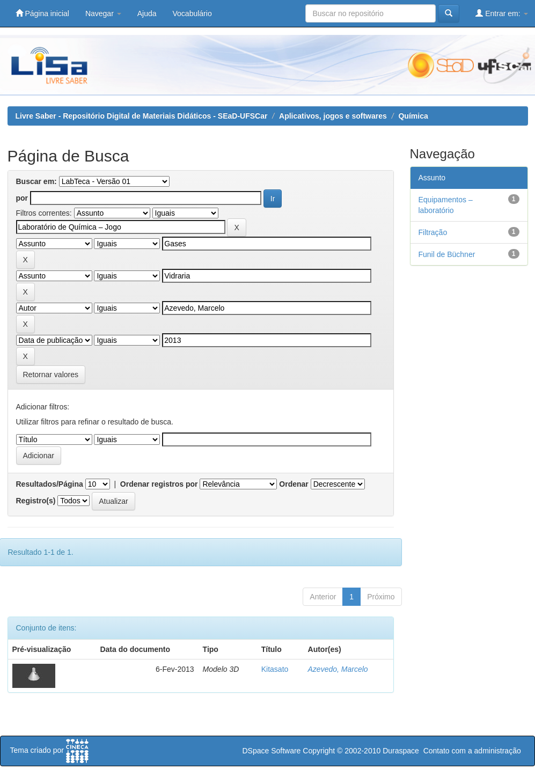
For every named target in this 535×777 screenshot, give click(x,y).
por (22, 198)
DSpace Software (271, 750)
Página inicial (42, 13)
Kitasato (275, 669)
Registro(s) (36, 500)
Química (413, 116)
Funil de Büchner (447, 254)
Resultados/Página (49, 484)
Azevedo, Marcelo (338, 669)
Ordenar (293, 484)
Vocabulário (192, 13)
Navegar (103, 13)
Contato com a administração (472, 750)
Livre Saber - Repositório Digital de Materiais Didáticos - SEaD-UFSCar (142, 116)
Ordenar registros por (159, 484)
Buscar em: (36, 181)
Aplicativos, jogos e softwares (333, 116)
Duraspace (401, 750)
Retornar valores (51, 374)
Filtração (433, 232)
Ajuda (147, 13)
